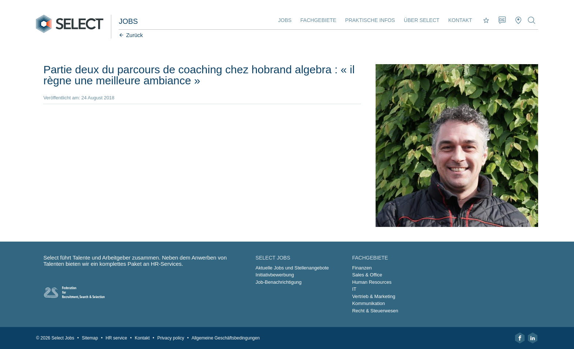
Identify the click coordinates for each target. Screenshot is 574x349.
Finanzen (362, 268)
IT (354, 289)
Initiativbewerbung (275, 275)
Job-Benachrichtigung (279, 282)
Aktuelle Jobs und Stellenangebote (292, 268)
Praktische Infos (370, 20)
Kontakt (460, 20)
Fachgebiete (318, 20)
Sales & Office (367, 275)
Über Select (421, 20)
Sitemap (90, 338)
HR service (116, 338)
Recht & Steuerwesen (375, 310)
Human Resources (372, 282)
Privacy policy (170, 338)
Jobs (285, 20)
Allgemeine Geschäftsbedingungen (225, 338)
